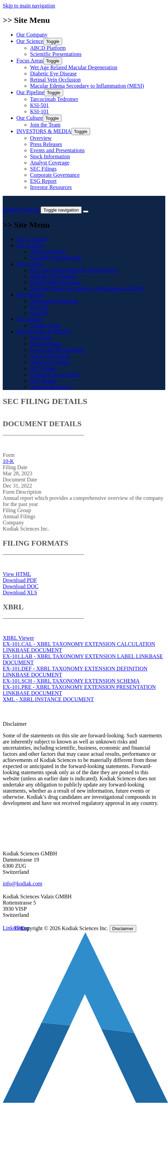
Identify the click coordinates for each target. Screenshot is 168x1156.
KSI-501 (39, 105)
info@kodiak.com (22, 883)
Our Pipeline (39, 92)
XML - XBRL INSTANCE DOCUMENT (48, 699)
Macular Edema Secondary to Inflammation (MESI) (87, 86)
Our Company (31, 35)
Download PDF (20, 580)
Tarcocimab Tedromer (54, 99)
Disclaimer (123, 928)
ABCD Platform (48, 48)
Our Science (39, 41)
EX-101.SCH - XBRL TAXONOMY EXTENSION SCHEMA (71, 681)
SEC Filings (43, 169)
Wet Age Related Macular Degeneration (73, 67)
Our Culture (38, 118)
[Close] (85, 212)
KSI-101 (39, 111)
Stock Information (50, 156)
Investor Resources (51, 187)
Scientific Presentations (56, 54)
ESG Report (43, 181)
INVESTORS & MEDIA (53, 131)
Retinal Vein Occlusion (55, 80)
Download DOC (20, 586)
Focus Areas (39, 60)
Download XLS (20, 592)
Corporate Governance (55, 175)
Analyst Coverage (49, 162)
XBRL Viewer (18, 638)
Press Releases (46, 144)
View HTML (17, 574)
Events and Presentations (57, 150)
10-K (8, 461)
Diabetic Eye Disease (53, 73)
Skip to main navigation (29, 6)
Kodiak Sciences (21, 210)
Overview (41, 138)
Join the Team (45, 125)
